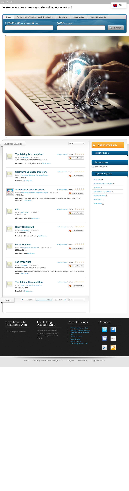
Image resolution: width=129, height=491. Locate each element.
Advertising (24, 157)
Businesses (26, 23)
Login (3, 2)
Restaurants (25, 230)
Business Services (35, 285)
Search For (13, 23)
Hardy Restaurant (24, 227)
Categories (63, 17)
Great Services (23, 244)
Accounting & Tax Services (30, 248)
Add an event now (107, 145)
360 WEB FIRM (23, 262)
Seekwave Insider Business (29, 189)
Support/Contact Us (98, 17)
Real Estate (25, 212)
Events (35, 23)
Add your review (62, 154)
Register (10, 2)
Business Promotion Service (38, 175)
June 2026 (58, 300)
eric (17, 209)
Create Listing (79, 17)
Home (8, 17)
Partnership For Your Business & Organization (34, 17)
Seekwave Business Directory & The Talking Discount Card (37, 7)
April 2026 (29, 300)
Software (24, 265)
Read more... (46, 163)
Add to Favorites (76, 158)
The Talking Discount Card (29, 154)
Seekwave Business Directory (31, 172)
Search (117, 28)
